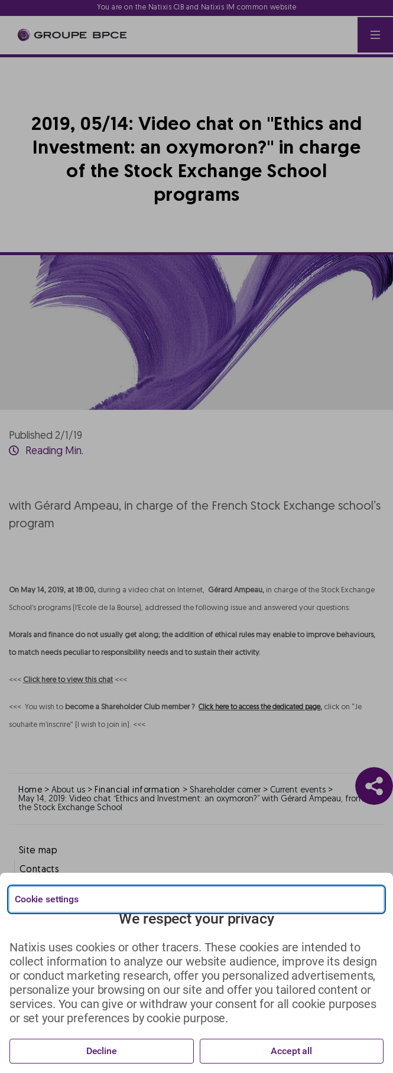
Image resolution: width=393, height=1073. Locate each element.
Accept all (291, 1050)
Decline (101, 1050)
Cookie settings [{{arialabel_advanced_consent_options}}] (47, 899)
